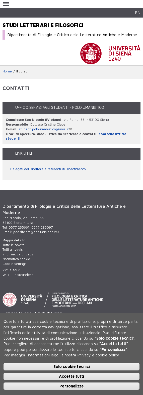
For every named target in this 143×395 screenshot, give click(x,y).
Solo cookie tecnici (71, 366)
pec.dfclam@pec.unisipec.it (36, 232)
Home (7, 71)
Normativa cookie (16, 259)
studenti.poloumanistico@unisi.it (45, 129)
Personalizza (71, 386)
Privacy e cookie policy (98, 355)
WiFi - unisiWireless (18, 275)
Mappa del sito (14, 240)
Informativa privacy (18, 254)
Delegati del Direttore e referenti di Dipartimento (48, 169)
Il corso (22, 71)
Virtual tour (11, 270)
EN (137, 12)
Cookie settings (15, 264)
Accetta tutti (71, 376)
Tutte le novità (14, 245)
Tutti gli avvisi (13, 249)
